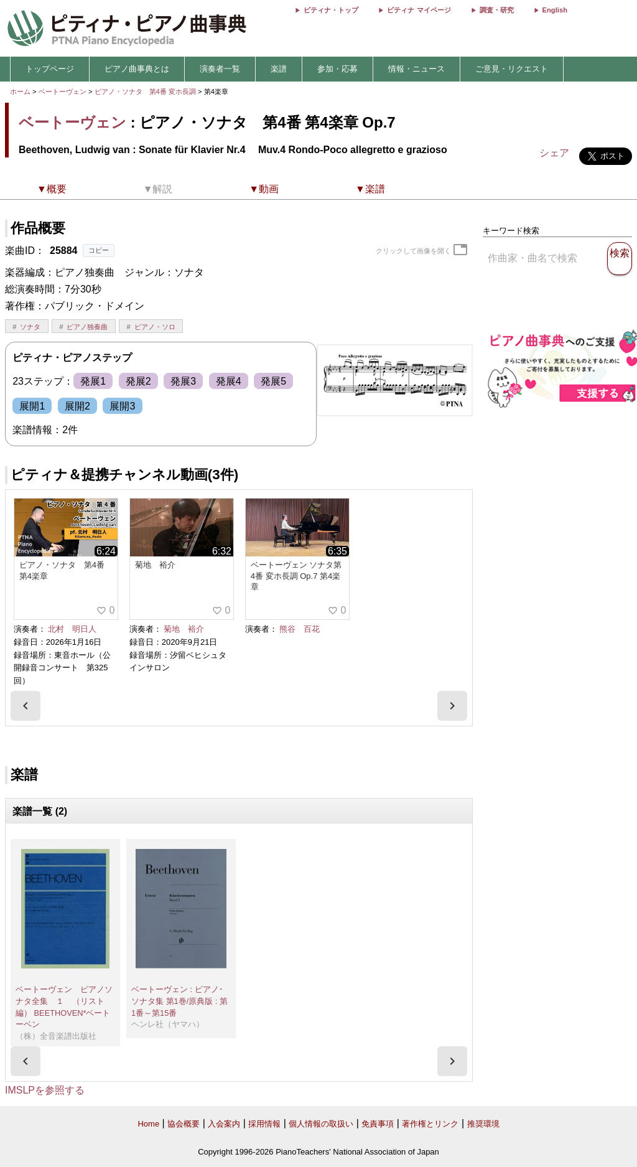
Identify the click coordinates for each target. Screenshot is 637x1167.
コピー (98, 250)
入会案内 (224, 1123)
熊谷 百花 (299, 629)
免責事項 (377, 1123)
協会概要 (183, 1123)
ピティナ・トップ (331, 10)
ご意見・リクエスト (511, 68)
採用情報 (264, 1123)
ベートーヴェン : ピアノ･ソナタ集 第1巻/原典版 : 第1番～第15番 (179, 1001)
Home (148, 1123)
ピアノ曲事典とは (137, 68)
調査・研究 (497, 10)
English (554, 10)
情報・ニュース (416, 68)
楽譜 (279, 68)
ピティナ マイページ (418, 10)
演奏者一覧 (220, 68)
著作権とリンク (430, 1123)
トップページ (50, 68)
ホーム (20, 91)
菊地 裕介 (184, 629)
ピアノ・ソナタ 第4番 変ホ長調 (145, 91)
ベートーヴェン (62, 91)
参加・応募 (337, 68)
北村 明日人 (72, 629)
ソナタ (30, 326)
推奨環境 (483, 1123)
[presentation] (25, 706)
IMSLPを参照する (45, 1090)
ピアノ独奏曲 (87, 326)
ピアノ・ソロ (154, 326)
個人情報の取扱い (321, 1123)
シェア (554, 153)
